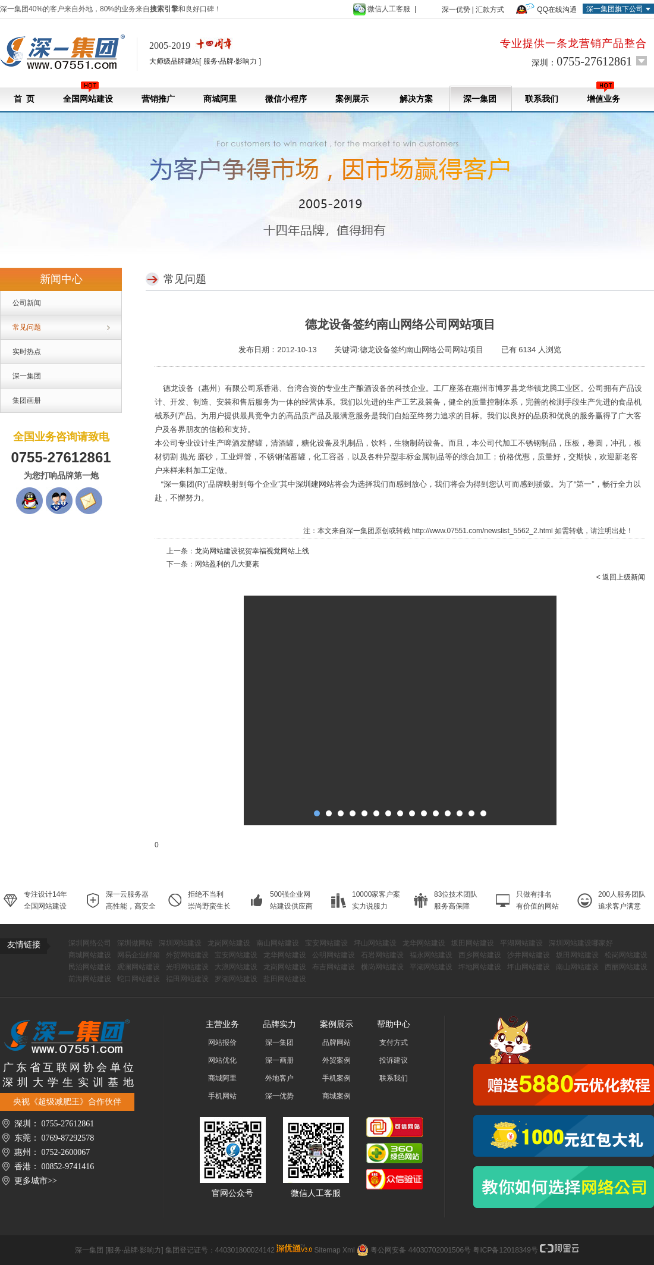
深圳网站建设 (180, 943)
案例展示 (352, 99)
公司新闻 (26, 303)
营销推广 (158, 99)
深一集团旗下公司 (614, 9)
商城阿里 (220, 99)
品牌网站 (336, 1042)
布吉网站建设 (333, 967)
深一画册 (279, 1060)
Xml (348, 1250)
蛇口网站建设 (138, 979)
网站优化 (222, 1060)
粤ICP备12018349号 (505, 1250)
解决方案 (416, 99)
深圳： (582, 61)
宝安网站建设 (326, 943)
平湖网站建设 (521, 943)
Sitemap (328, 1250)
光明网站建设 (187, 967)
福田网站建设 (187, 979)
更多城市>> (35, 1180)
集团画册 (26, 400)
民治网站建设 (89, 967)
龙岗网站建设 (228, 943)
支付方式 (393, 1042)
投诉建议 (393, 1060)
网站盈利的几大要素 (227, 564)
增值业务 (603, 93)
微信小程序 (286, 99)
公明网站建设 (333, 955)
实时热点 (26, 351)
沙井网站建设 (528, 955)
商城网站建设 (89, 955)
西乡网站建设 (479, 955)
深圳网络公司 (89, 943)
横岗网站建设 (382, 967)
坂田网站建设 (472, 943)
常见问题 (26, 327)
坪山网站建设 (375, 943)
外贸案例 (336, 1060)
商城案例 (336, 1096)
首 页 (24, 99)
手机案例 (336, 1078)
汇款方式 (490, 9)
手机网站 (222, 1096)
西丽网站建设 (626, 967)
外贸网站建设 (187, 955)
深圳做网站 (135, 943)
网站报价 (222, 1042)
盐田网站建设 (284, 979)
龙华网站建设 (424, 943)
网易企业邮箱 (138, 955)
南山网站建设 (277, 943)
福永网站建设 (431, 955)
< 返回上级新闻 (620, 577)
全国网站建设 (88, 93)
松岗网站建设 (626, 955)
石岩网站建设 (382, 955)
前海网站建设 (89, 979)
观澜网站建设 (138, 967)
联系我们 (541, 99)
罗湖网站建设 (236, 979)
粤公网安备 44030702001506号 (420, 1250)
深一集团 (479, 99)
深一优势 (456, 9)
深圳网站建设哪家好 (581, 943)
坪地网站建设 (479, 967)
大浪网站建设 (236, 967)
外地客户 (279, 1078)
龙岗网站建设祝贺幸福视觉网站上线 (252, 551)
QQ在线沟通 (557, 9)
